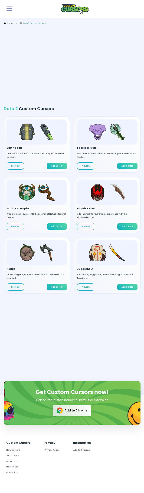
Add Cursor (57, 165)
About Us (11, 461)
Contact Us (12, 472)
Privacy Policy (51, 449)
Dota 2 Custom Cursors (33, 23)
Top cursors (12, 455)
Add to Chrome (71, 410)
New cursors (13, 449)
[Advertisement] (74, 65)
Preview (15, 165)
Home (8, 23)
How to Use (12, 466)
